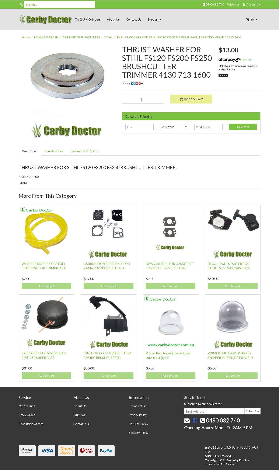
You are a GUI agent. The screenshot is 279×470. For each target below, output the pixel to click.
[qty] (139, 127)
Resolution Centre (31, 423)
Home (26, 37)
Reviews (85, 151)
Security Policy (138, 432)
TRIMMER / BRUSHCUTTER (81, 37)
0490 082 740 (213, 4)
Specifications (54, 151)
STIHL (108, 37)
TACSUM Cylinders (88, 19)
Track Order (27, 415)
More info (235, 59)
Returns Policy (138, 423)
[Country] (174, 127)
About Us (113, 19)
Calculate (243, 127)
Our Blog (80, 415)
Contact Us (133, 19)
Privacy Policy (138, 415)
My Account (27, 406)
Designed (210, 464)
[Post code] (208, 127)
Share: (133, 83)
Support (154, 19)
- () (251, 19)
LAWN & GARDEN (46, 37)
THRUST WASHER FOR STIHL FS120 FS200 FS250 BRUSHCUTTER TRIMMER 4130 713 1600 (178, 37)
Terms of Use (138, 406)
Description (30, 151)
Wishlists (233, 4)
